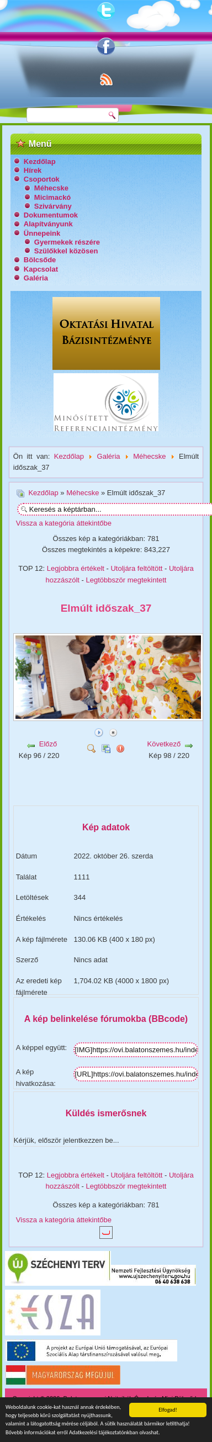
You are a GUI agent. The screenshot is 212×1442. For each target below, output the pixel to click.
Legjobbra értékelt (75, 568)
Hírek (33, 170)
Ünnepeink (42, 233)
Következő (164, 744)
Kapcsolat (41, 269)
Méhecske (51, 188)
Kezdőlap (40, 161)
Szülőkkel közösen (66, 251)
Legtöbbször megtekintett (126, 580)
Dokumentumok (51, 215)
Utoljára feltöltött (136, 568)
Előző (48, 744)
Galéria (36, 278)
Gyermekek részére (67, 242)
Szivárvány (53, 206)
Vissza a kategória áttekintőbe (64, 523)
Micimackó (52, 197)
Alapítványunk (48, 224)
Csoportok (42, 179)
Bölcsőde (40, 260)
